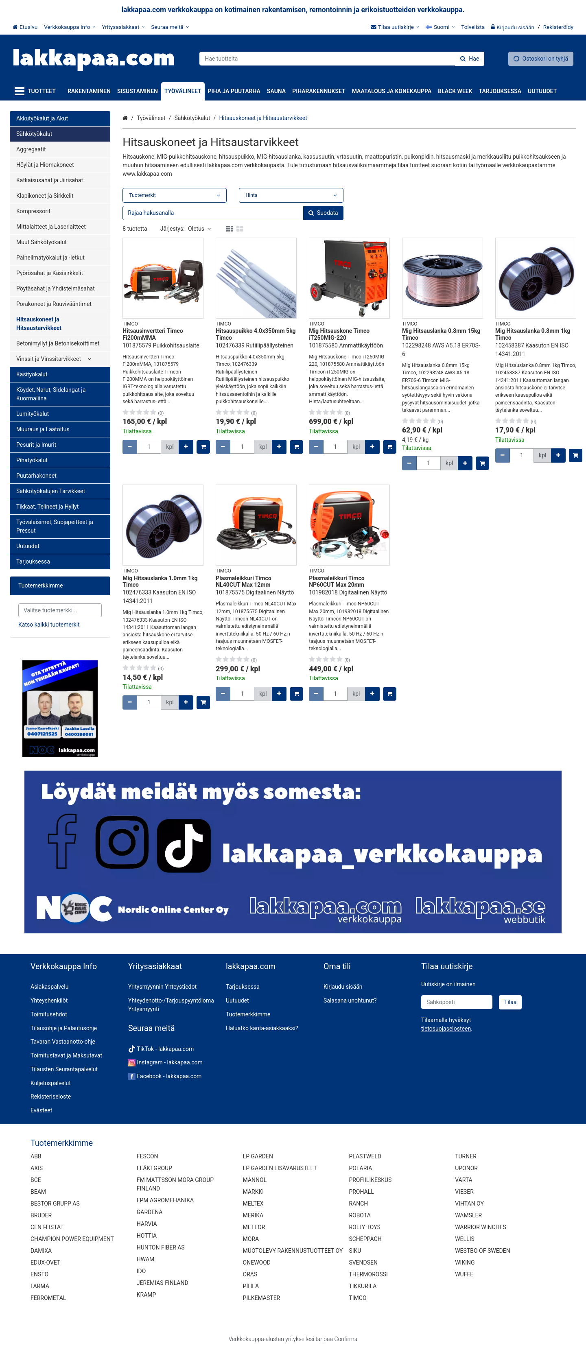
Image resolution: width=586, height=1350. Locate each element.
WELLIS (464, 1239)
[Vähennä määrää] (129, 447)
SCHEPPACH (365, 1239)
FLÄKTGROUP (154, 1168)
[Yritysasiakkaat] (123, 27)
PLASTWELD (365, 1156)
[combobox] (341, 59)
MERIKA (253, 1215)
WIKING (464, 1262)
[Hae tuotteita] (341, 59)
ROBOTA (359, 1215)
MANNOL (255, 1180)
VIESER (464, 1191)
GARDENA (150, 1212)
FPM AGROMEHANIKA (165, 1200)
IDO (141, 1271)
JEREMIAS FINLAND (162, 1283)
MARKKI (253, 1191)
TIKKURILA (362, 1286)
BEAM (38, 1191)
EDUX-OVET (45, 1262)
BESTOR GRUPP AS (55, 1203)
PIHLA (251, 1286)
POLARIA (360, 1168)
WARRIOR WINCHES (480, 1227)
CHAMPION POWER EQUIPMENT (72, 1239)
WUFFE (464, 1274)
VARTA (463, 1180)
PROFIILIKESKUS (370, 1180)
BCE (36, 1180)
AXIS (37, 1168)
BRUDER (41, 1215)
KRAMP (146, 1294)
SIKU (355, 1250)
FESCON (147, 1156)
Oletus (199, 228)
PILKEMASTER (261, 1298)
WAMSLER (468, 1215)
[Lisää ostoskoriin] (203, 447)
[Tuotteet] (36, 91)
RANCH (358, 1203)
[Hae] (469, 59)
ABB (36, 1156)
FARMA (40, 1286)
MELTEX (253, 1203)
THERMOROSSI (368, 1274)
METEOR (254, 1227)
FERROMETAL (48, 1298)
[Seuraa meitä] (170, 27)
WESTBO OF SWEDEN (482, 1250)
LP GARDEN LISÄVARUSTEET (280, 1168)
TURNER (466, 1156)
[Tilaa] (510, 1002)
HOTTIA (147, 1235)
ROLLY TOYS (364, 1227)
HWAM (145, 1259)
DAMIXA (41, 1250)
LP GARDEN (258, 1156)
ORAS (250, 1274)
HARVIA (147, 1224)
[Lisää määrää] (186, 447)
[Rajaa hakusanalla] (232, 213)
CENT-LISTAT (47, 1227)
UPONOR (466, 1168)
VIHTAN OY (469, 1203)
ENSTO (39, 1274)
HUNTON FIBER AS (161, 1247)
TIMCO (357, 1298)
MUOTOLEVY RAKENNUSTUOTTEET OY (293, 1250)
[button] (446, 1028)
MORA (251, 1239)
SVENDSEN (363, 1262)
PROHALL (361, 1191)
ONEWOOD (257, 1262)
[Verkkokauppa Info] (69, 27)
